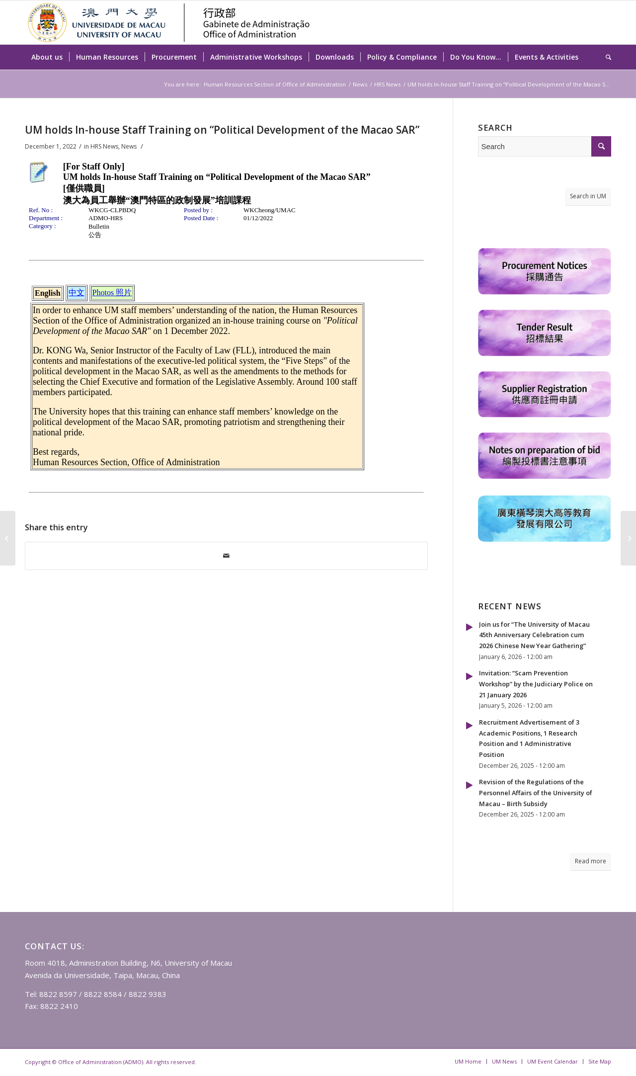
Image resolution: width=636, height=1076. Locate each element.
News (360, 84)
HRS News (387, 84)
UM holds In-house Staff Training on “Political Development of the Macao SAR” (222, 130)
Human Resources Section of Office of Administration (275, 84)
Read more (590, 861)
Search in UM (588, 196)
